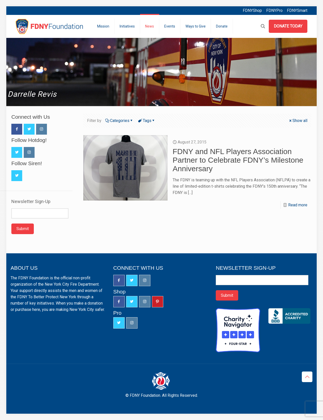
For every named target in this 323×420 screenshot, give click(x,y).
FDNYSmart (297, 10)
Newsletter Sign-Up (30, 201)
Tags (146, 120)
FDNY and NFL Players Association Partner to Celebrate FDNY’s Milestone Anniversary (238, 160)
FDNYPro (274, 10)
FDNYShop (252, 10)
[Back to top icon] (307, 377)
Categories (119, 120)
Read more (297, 205)
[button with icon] (16, 129)
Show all (297, 120)
